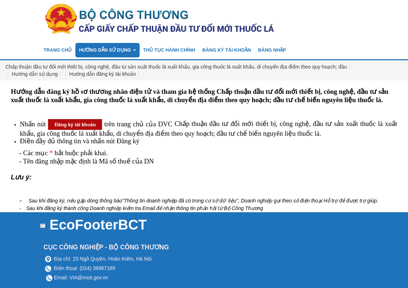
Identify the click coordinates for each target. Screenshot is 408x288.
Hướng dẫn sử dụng (35, 74)
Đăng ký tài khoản (226, 50)
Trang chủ (58, 50)
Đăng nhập (272, 50)
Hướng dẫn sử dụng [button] (107, 50)
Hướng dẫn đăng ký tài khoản (102, 74)
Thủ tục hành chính (169, 50)
